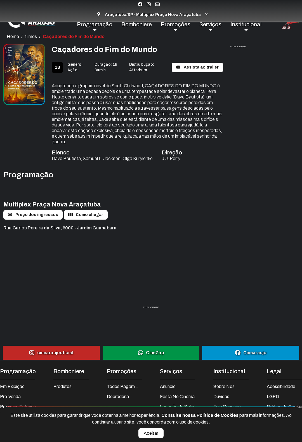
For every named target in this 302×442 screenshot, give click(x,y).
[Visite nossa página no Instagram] (149, 4)
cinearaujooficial (51, 352)
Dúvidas (221, 396)
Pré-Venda (10, 396)
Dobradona (118, 396)
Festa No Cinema (177, 396)
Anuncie (168, 386)
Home (13, 36)
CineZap (151, 352)
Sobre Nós (224, 386)
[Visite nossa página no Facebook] (140, 4)
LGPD (273, 396)
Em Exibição (12, 386)
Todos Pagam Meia (124, 386)
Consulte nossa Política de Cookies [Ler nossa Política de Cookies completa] (200, 415)
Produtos (62, 386)
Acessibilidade (281, 386)
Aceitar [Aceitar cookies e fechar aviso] (151, 433)
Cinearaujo (250, 352)
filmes (31, 36)
